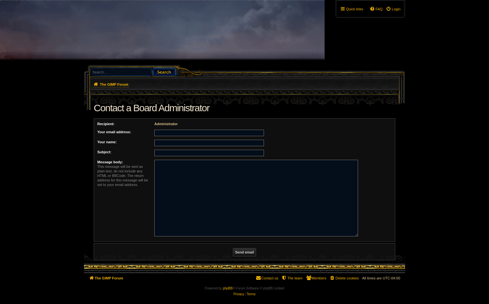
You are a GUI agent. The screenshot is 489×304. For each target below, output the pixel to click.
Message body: (110, 162)
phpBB (228, 288)
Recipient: (105, 124)
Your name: (107, 142)
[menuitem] (393, 9)
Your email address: (114, 132)
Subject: (104, 152)
